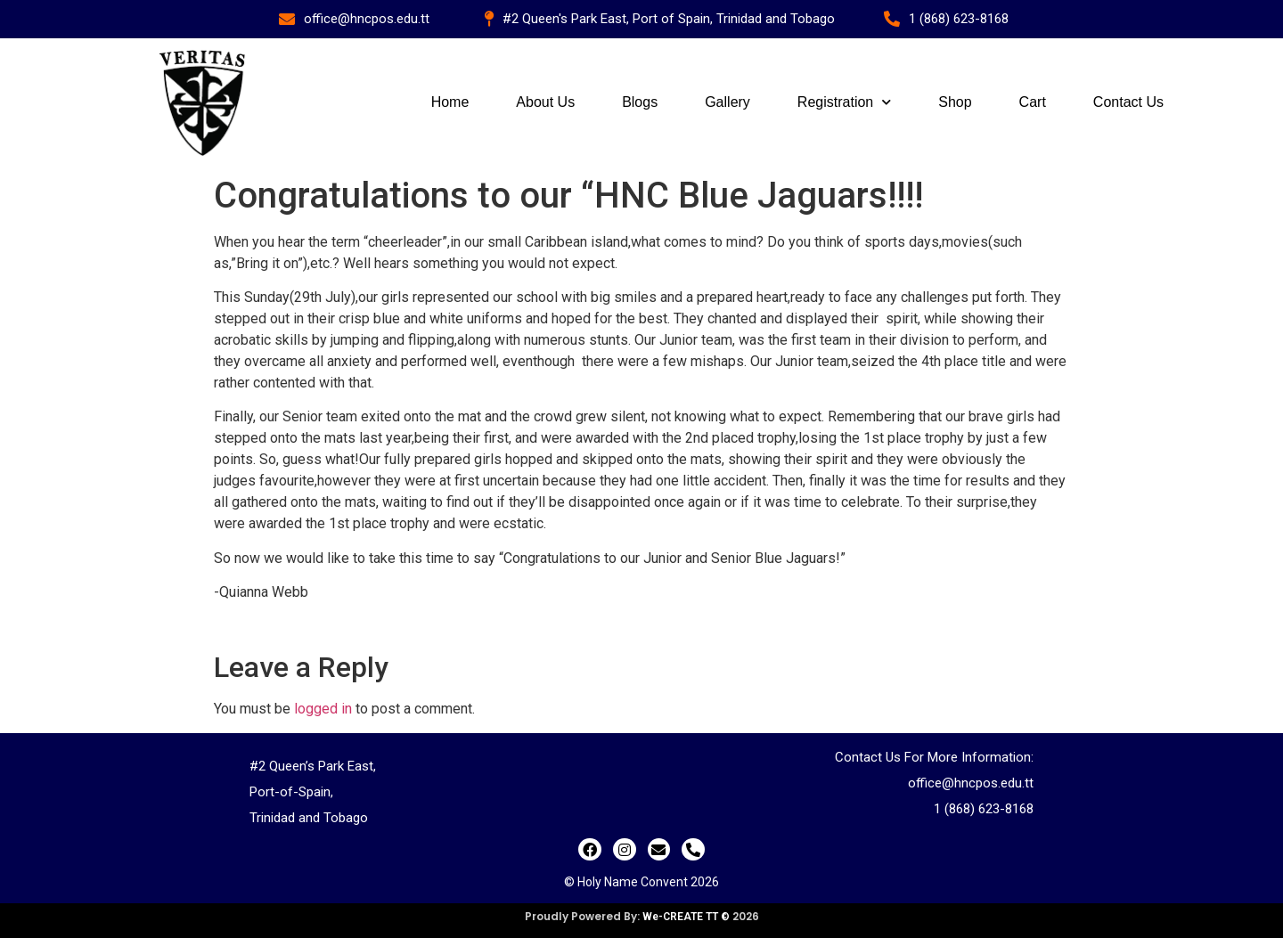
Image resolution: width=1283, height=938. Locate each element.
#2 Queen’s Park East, (312, 766)
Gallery (727, 102)
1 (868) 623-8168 (984, 809)
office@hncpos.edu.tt (971, 783)
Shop (954, 102)
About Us (545, 102)
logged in (323, 708)
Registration (844, 102)
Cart (1032, 102)
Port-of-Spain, (291, 792)
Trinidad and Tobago (308, 818)
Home (450, 102)
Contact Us (1128, 102)
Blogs (640, 102)
